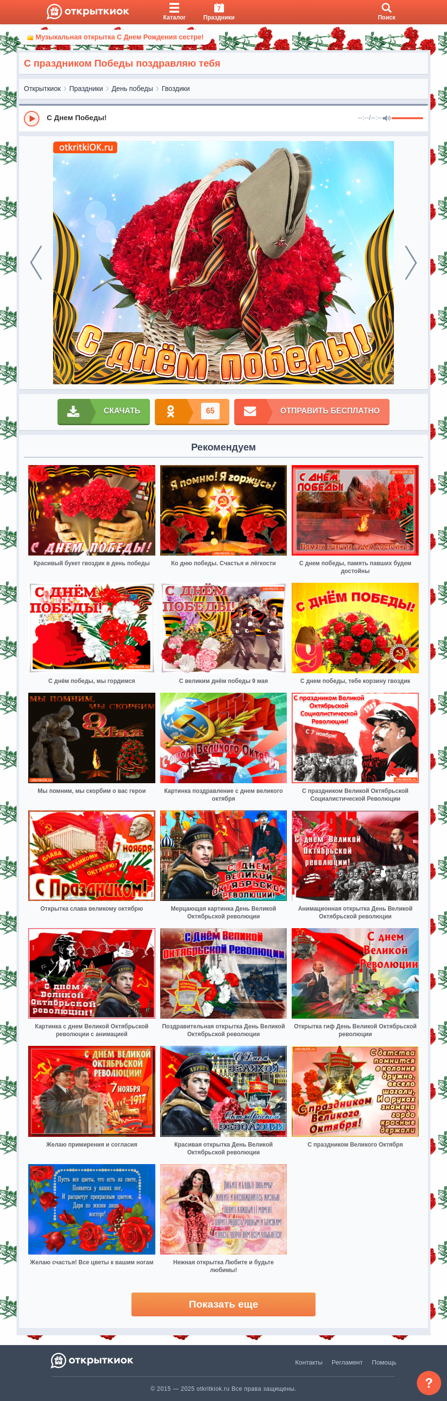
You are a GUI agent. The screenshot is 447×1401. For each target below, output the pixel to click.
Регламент (347, 1362)
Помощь (384, 1362)
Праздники (86, 88)
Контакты (308, 1362)
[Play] (31, 118)
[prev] (36, 262)
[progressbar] (407, 118)
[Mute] (386, 119)
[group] (223, 118)
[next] (411, 262)
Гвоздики (176, 88)
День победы (132, 88)
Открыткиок (42, 88)
